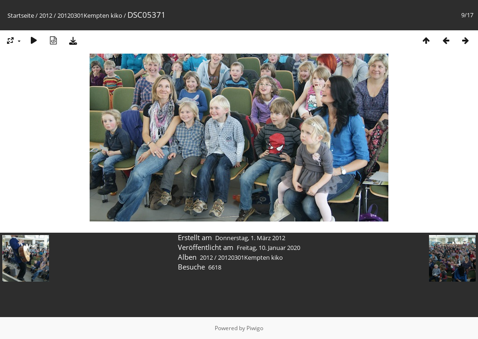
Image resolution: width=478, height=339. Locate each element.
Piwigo (254, 328)
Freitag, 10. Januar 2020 (268, 247)
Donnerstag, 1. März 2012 (250, 238)
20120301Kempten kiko (89, 15)
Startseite (20, 15)
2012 (45, 15)
